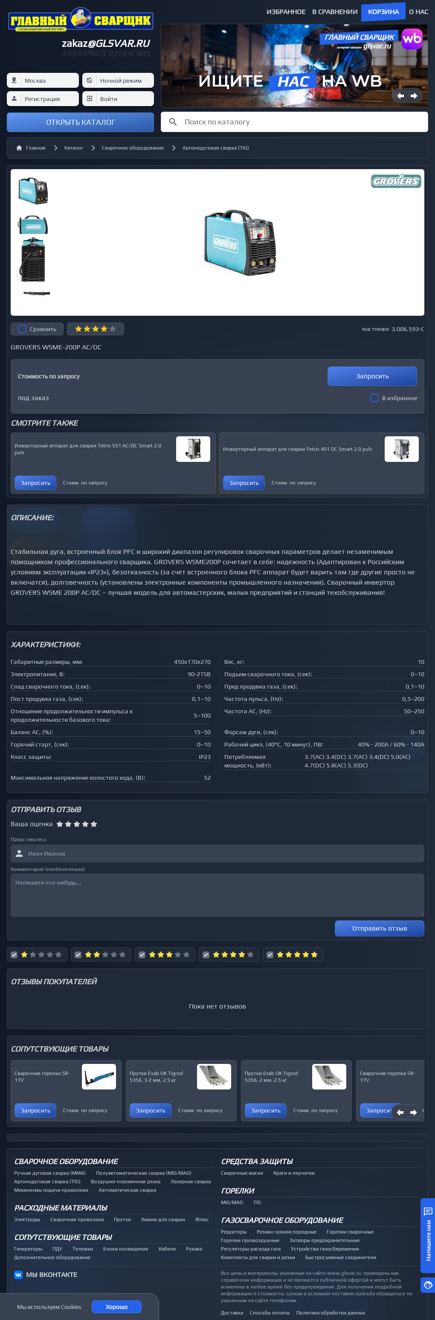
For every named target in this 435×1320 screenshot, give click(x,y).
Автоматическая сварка (127, 1190)
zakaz (105, 43)
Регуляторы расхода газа (251, 1249)
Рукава (194, 1249)
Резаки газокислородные (286, 1232)
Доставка (232, 1313)
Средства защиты (256, 1161)
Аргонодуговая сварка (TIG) (216, 148)
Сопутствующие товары (62, 1237)
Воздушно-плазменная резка (125, 1182)
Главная (31, 147)
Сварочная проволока (77, 1219)
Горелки (237, 1190)
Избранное (286, 12)
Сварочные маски (242, 1173)
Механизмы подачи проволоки (51, 1190)
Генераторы (28, 1249)
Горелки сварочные (350, 1232)
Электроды (27, 1219)
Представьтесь (28, 839)
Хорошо (117, 1306)
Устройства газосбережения (325, 1249)
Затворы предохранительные (325, 1240)
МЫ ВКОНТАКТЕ (51, 1275)
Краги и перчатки (294, 1173)
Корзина (383, 12)
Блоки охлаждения (125, 1249)
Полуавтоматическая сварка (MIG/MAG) (143, 1173)
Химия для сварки (163, 1219)
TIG (257, 1202)
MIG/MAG (232, 1202)
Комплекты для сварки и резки (258, 1257)
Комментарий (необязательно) (48, 869)
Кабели (167, 1249)
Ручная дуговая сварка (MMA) (50, 1173)
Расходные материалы (60, 1207)
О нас (418, 12)
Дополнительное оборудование (52, 1257)
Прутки (122, 1219)
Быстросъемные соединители (340, 1257)
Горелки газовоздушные (250, 1240)
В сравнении (335, 12)
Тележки (82, 1249)
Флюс (202, 1219)
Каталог (73, 148)
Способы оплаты (270, 1313)
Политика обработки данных (330, 1313)
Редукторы (233, 1232)
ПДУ (57, 1249)
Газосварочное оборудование (281, 1220)
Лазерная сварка (191, 1182)
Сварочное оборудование (133, 148)
